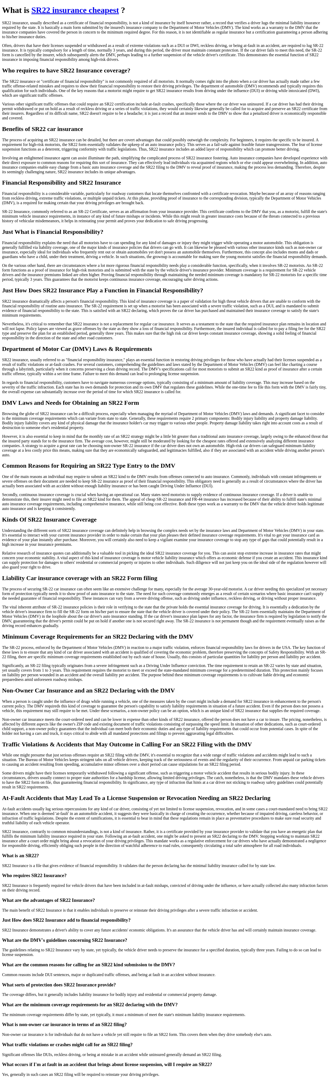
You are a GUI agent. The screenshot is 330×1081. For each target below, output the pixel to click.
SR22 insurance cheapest (75, 10)
